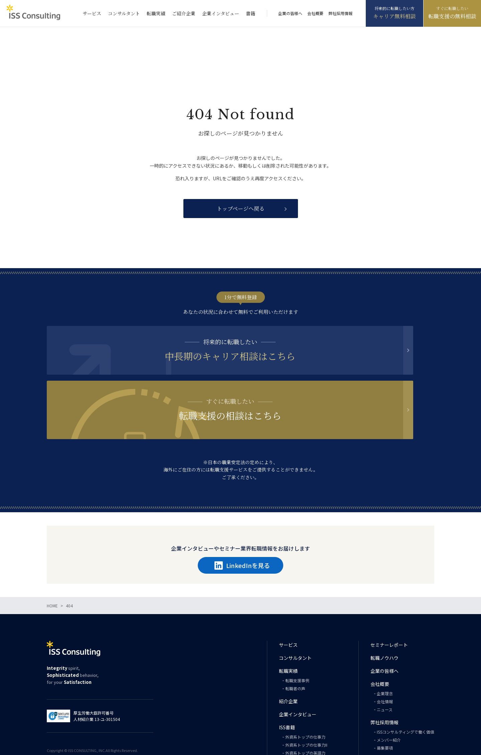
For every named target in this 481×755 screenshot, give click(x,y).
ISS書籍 (287, 675)
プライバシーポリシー (393, 717)
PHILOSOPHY (297, 717)
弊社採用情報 (340, 13)
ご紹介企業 (183, 13)
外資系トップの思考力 (305, 709)
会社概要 (315, 13)
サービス (92, 13)
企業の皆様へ (290, 13)
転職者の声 (295, 636)
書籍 (250, 13)
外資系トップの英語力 (305, 701)
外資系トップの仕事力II (306, 693)
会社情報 (385, 649)
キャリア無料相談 (394, 16)
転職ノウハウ (384, 606)
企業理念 (385, 641)
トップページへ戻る (241, 208)
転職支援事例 (297, 628)
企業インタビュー (220, 13)
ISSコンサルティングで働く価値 (405, 680)
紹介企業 (288, 649)
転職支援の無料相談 (452, 16)
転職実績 (156, 13)
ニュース (384, 657)
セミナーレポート (389, 593)
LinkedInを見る (242, 513)
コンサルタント (124, 13)
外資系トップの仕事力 (305, 685)
